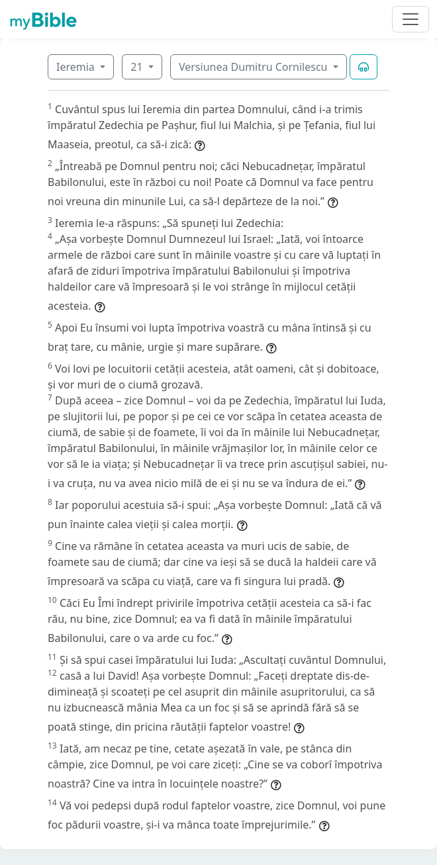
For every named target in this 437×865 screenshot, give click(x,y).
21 (137, 67)
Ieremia (76, 67)
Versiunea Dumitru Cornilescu (254, 67)
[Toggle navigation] (410, 19)
